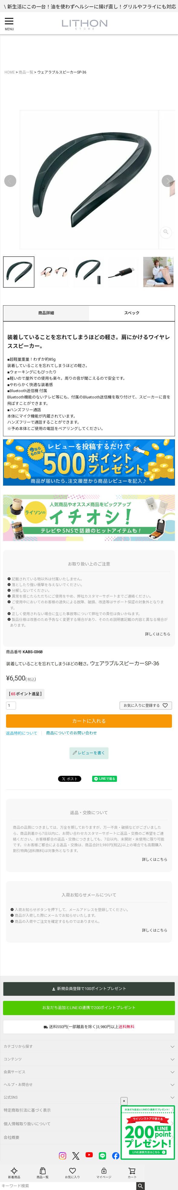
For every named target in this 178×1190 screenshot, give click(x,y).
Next (168, 181)
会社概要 (11, 1137)
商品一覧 (43, 1173)
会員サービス (14, 1072)
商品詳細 (46, 313)
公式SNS (11, 1097)
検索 (140, 1186)
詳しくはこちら (157, 634)
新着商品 (14, 1173)
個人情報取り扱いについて (27, 1124)
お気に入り (72, 1173)
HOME (10, 72)
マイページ (104, 1173)
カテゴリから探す (18, 1046)
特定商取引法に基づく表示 (27, 1110)
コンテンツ (13, 1059)
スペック (132, 313)
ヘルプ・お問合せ (18, 1085)
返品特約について (21, 733)
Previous (10, 181)
